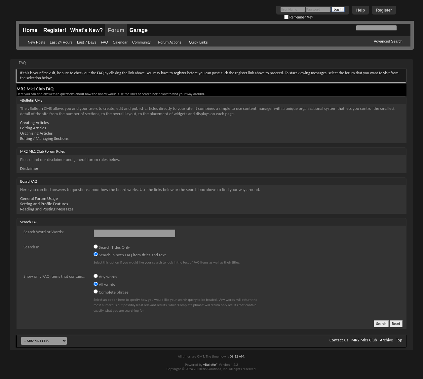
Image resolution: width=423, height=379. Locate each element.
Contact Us (338, 339)
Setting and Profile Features (44, 203)
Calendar (120, 42)
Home (30, 30)
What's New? (86, 30)
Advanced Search (388, 41)
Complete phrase (111, 292)
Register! (54, 30)
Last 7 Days (86, 42)
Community (141, 42)
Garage (139, 30)
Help (360, 10)
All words (104, 284)
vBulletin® (210, 365)
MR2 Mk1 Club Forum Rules (42, 151)
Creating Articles (34, 122)
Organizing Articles (36, 133)
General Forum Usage (39, 198)
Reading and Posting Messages (46, 208)
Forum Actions (169, 42)
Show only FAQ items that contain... (54, 276)
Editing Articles (33, 127)
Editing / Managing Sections (44, 138)
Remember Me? (298, 17)
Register (384, 10)
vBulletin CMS (31, 100)
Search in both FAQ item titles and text (130, 254)
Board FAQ (28, 181)
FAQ (104, 42)
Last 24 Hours (61, 42)
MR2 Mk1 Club (364, 339)
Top (399, 339)
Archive (386, 339)
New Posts (36, 42)
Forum (116, 30)
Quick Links (198, 42)
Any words (105, 276)
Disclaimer (29, 168)
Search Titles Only (112, 247)
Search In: (32, 246)
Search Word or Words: (43, 231)
